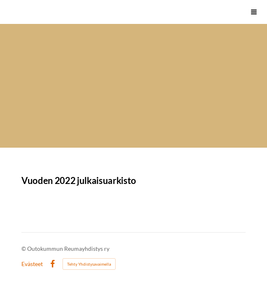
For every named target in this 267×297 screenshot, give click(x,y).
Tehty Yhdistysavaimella (89, 264)
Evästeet (32, 264)
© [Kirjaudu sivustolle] (24, 248)
